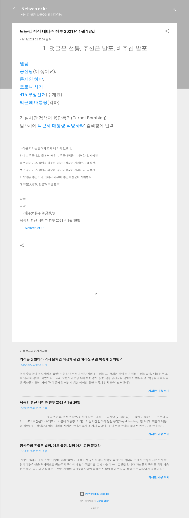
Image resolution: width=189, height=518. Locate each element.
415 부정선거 (33, 94)
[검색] (174, 10)
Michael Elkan (103, 501)
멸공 (24, 63)
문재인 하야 (31, 79)
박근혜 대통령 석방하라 (61, 125)
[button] (167, 32)
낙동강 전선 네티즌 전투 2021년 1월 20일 (50, 402)
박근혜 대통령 (33, 102)
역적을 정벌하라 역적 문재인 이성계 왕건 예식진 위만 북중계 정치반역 (71, 359)
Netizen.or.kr (34, 8)
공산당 (26, 71)
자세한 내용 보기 (158, 391)
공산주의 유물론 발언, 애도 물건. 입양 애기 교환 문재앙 (60, 446)
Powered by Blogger (94, 493)
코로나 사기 (31, 87)
